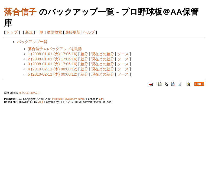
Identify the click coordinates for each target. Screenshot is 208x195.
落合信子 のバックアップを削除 (55, 49)
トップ (12, 32)
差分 (84, 54)
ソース (123, 54)
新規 (29, 32)
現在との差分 (102, 54)
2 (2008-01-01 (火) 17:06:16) (52, 59)
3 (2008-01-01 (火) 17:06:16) (52, 64)
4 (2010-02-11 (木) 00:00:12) (52, 69)
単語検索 (54, 32)
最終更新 (72, 32)
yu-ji (40, 101)
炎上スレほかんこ (29, 92)
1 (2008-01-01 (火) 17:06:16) (52, 54)
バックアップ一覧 (32, 42)
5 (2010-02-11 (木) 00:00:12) (52, 74)
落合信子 (20, 11)
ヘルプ (89, 32)
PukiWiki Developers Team (68, 99)
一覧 (40, 32)
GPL (101, 99)
